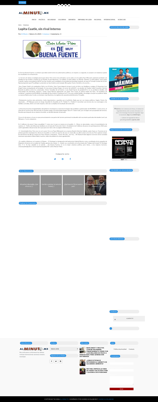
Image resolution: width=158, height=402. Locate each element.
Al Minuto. (65, 399)
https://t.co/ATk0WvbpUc (134, 115)
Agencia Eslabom (106, 399)
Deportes (71, 19)
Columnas (62, 19)
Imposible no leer (85, 19)
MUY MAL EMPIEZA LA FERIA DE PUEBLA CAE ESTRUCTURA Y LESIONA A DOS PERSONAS (97, 370)
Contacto (131, 349)
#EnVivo (118, 109)
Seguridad (52, 19)
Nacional (97, 19)
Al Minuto (24, 34)
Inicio (34, 19)
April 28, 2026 (136, 119)
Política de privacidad (120, 349)
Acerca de (122, 19)
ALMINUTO (129, 318)
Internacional (109, 19)
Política (42, 19)
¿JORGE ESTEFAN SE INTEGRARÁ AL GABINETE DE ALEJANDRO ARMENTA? (96, 362)
